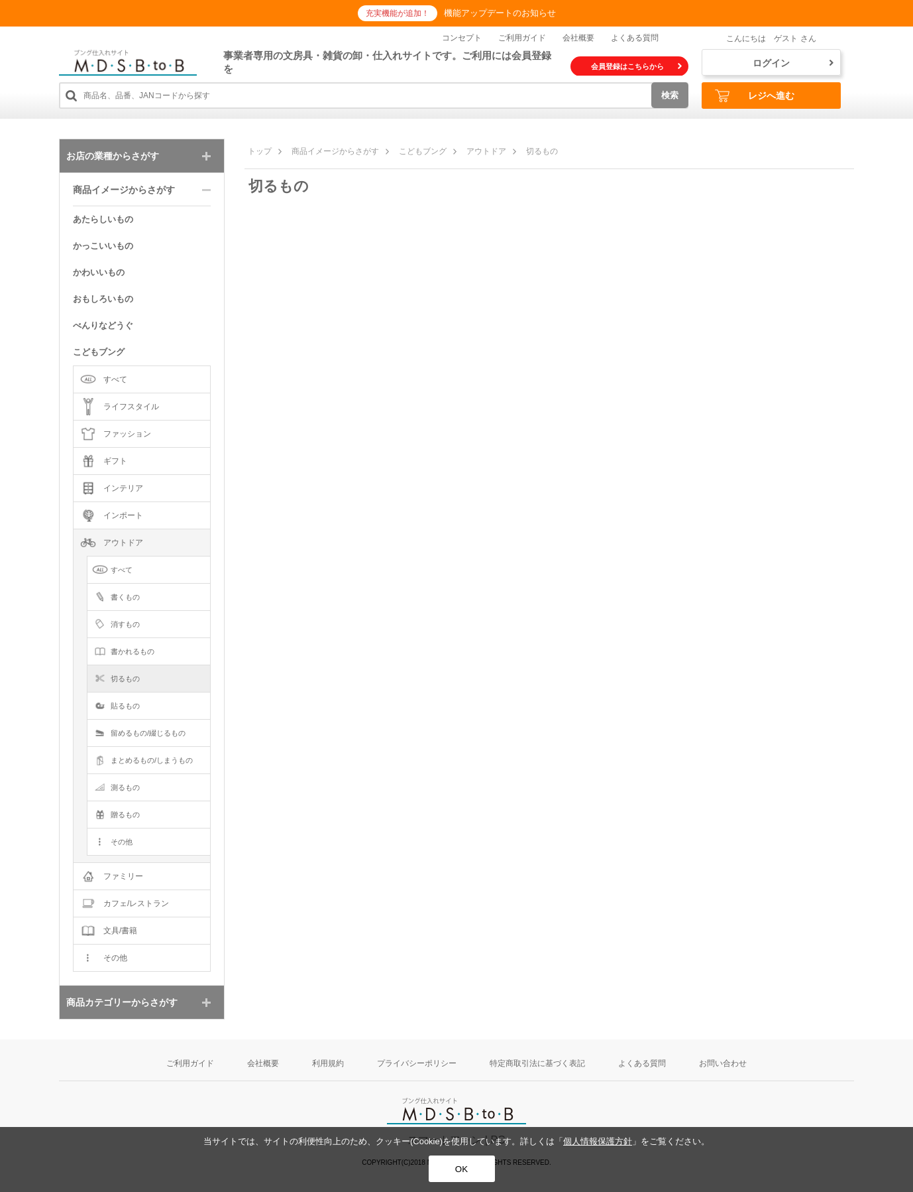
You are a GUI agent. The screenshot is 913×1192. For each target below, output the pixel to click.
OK (461, 1169)
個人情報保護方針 (597, 1141)
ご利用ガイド (522, 37)
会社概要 (578, 37)
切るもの (542, 151)
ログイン (793, 63)
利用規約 (328, 1063)
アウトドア (486, 151)
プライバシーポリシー (416, 1063)
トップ (260, 151)
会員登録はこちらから (636, 66)
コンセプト (462, 37)
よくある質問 (635, 37)
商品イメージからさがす (335, 151)
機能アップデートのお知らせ (500, 13)
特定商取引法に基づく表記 (537, 1063)
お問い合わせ (723, 1063)
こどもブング (423, 151)
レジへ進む (754, 96)
